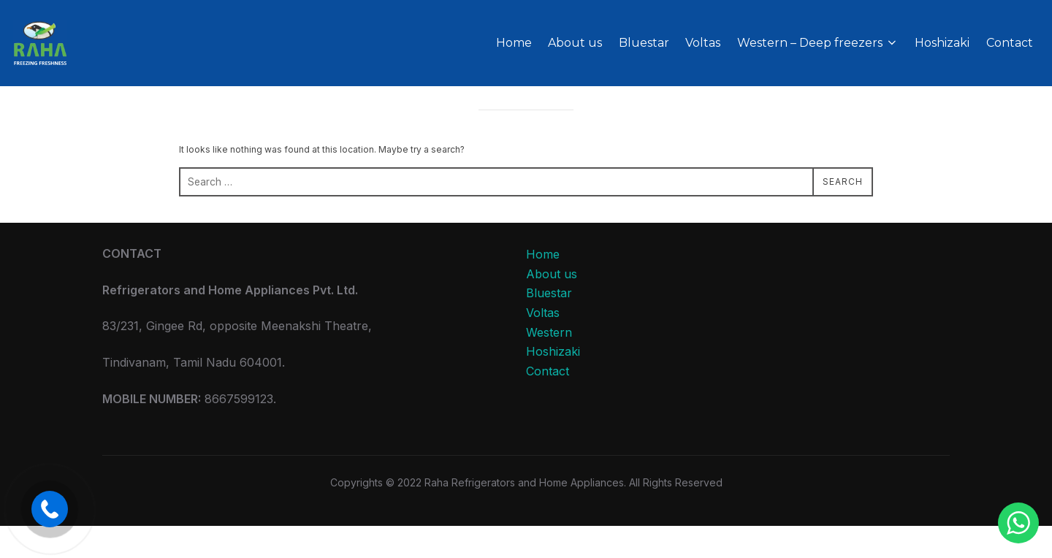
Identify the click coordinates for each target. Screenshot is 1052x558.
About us (575, 43)
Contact (1009, 43)
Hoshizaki (942, 43)
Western (549, 364)
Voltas (702, 43)
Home (514, 43)
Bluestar (644, 43)
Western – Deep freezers (818, 43)
